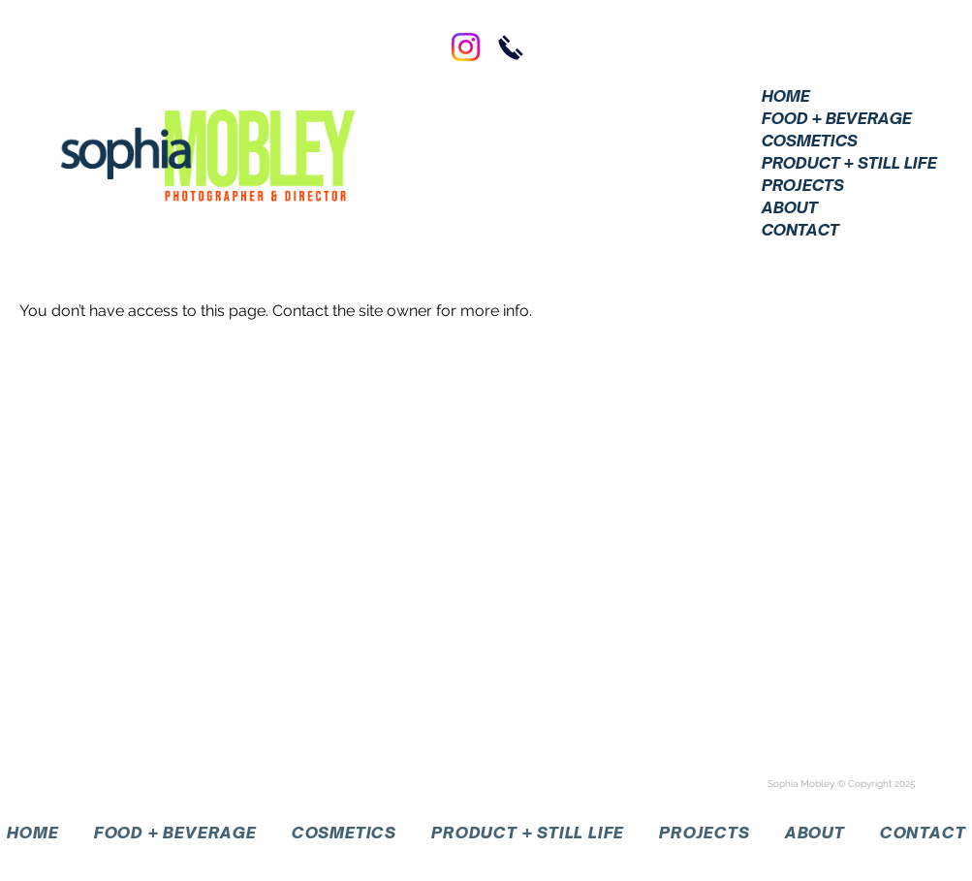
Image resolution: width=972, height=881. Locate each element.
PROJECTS (803, 185)
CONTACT (800, 229)
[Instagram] (466, 47)
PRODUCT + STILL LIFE (848, 163)
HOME (786, 96)
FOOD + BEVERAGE (837, 118)
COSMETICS (810, 140)
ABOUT (790, 207)
